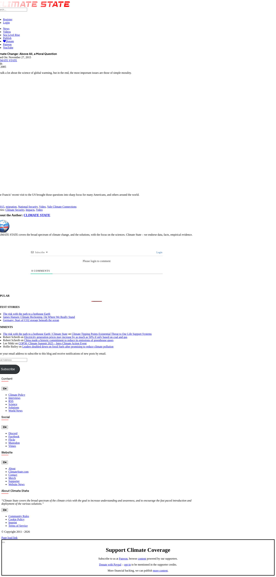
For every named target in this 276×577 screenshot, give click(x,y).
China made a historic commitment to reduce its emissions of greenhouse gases (68, 340)
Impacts (30, 209)
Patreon (123, 558)
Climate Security (14, 209)
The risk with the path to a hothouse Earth (26, 313)
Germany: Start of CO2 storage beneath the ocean (31, 320)
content (142, 558)
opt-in (127, 564)
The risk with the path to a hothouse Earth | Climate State (35, 333)
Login (159, 252)
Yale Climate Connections (61, 206)
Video (42, 206)
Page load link (9, 537)
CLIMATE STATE (37, 215)
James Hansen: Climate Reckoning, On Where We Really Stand (39, 317)
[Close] (3, 542)
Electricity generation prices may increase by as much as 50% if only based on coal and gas (75, 337)
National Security (28, 206)
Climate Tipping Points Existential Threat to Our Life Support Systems (112, 333)
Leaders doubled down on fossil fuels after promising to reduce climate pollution (68, 346)
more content (160, 570)
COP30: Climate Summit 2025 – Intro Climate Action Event (52, 343)
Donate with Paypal (110, 564)
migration (11, 206)
